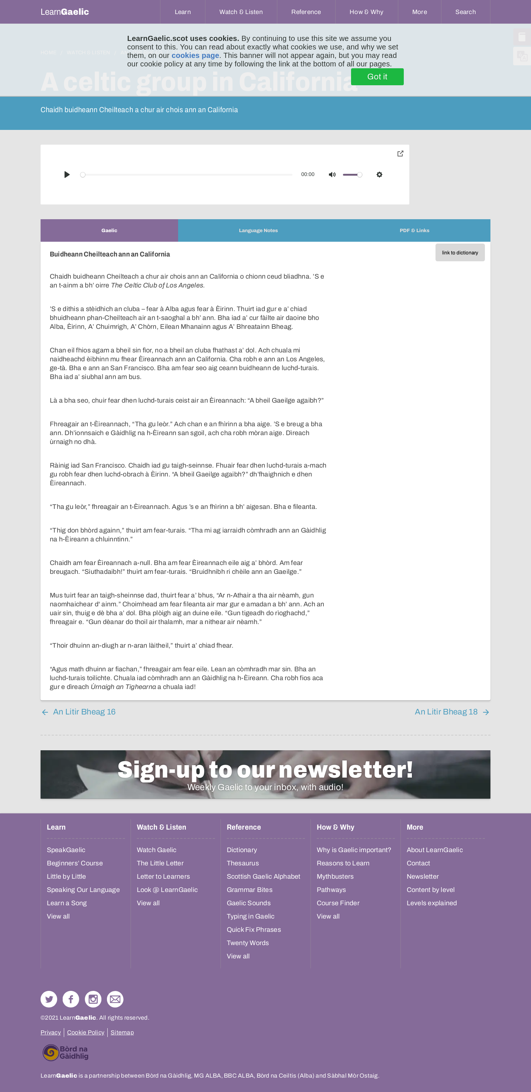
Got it (377, 76)
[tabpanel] (265, 471)
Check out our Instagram (93, 999)
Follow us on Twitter (49, 999)
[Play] (67, 174)
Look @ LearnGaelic (167, 889)
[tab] (109, 230)
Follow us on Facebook (71, 999)
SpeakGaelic (66, 850)
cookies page (195, 55)
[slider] (186, 174)
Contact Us (115, 999)
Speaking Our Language (83, 889)
